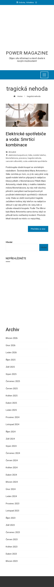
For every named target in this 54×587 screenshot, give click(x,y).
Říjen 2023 (10, 518)
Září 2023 (10, 525)
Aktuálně (12, 152)
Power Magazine (27, 53)
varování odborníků (14, 161)
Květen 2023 (11, 546)
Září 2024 (10, 439)
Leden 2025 (11, 410)
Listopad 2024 (12, 424)
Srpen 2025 (11, 374)
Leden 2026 (11, 352)
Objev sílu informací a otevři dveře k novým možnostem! (27, 59)
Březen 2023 (12, 561)
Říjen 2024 (10, 431)
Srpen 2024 (11, 446)
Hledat (9, 242)
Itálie (30, 155)
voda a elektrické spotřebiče (35, 161)
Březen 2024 (12, 482)
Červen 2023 (12, 539)
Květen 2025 (11, 395)
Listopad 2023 (12, 510)
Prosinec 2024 (12, 417)
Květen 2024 (11, 467)
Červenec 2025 (13, 381)
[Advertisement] (27, 29)
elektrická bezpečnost (17, 155)
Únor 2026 (10, 345)
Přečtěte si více (38, 229)
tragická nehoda (34, 158)
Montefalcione (12, 158)
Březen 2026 (12, 338)
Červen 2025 (12, 388)
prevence (23, 158)
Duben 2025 (11, 403)
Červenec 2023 (13, 532)
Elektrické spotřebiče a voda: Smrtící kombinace (26, 139)
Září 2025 (10, 367)
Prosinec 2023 (12, 503)
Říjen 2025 (10, 359)
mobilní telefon (39, 155)
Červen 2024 (12, 460)
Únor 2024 (10, 489)
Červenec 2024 (13, 453)
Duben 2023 (11, 554)
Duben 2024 (11, 475)
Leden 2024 (11, 496)
